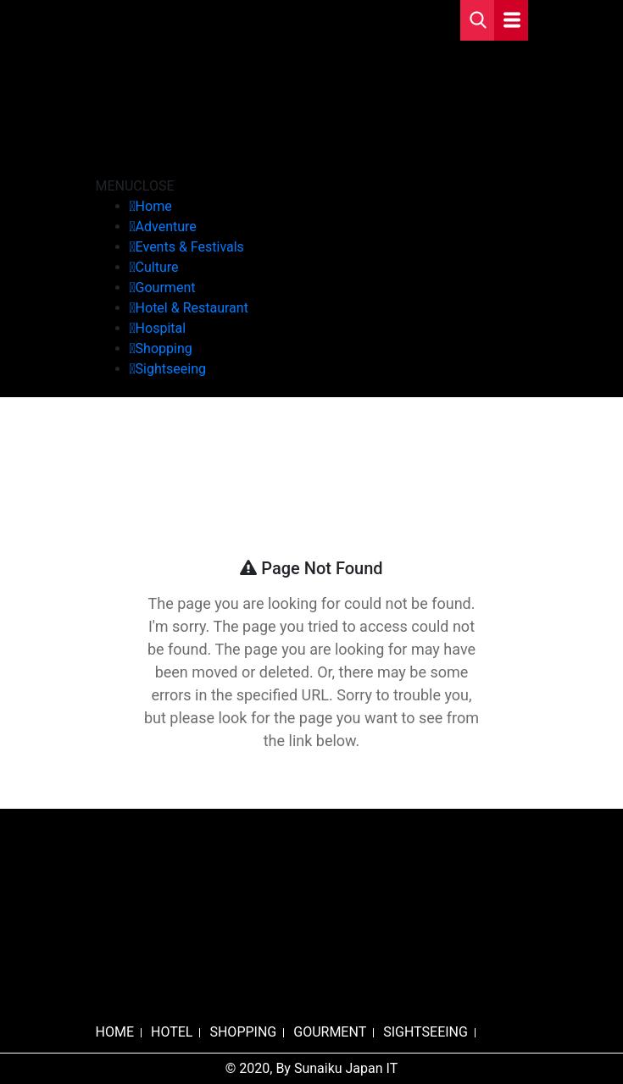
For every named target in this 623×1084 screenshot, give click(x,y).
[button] (135, 186)
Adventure (166, 226)
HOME (115, 1032)
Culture (157, 267)
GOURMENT (329, 1032)
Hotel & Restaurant (192, 308)
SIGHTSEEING (425, 1032)
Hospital (161, 328)
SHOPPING (242, 1032)
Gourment (166, 287)
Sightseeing (171, 369)
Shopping (164, 348)
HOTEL (171, 1032)
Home (154, 206)
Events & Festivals (190, 247)
